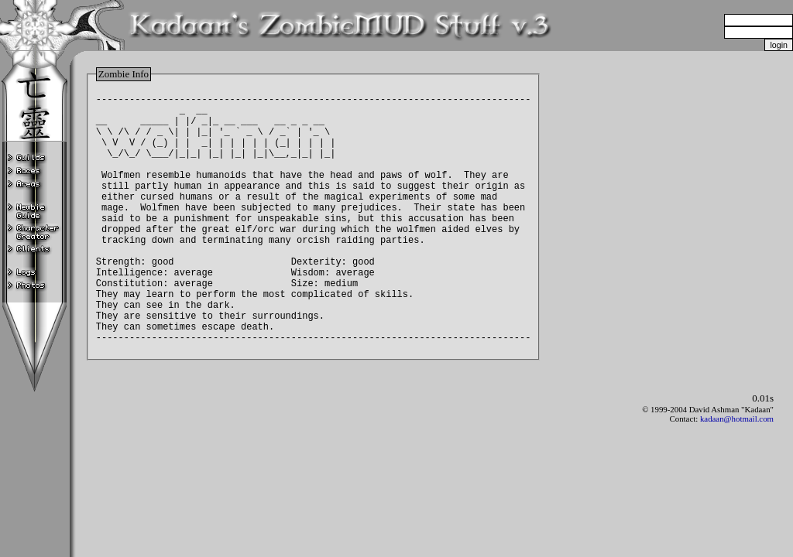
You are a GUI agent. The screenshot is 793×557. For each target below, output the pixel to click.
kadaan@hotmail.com (737, 448)
